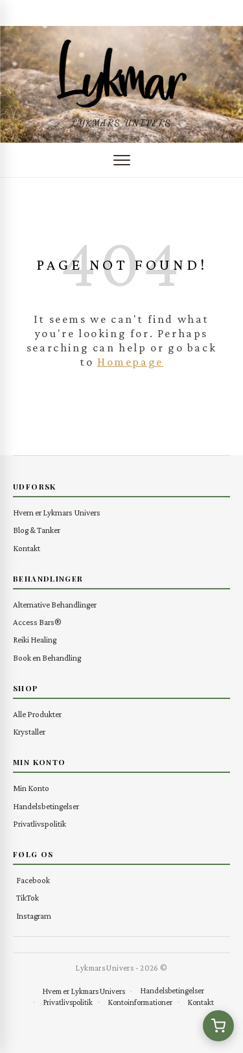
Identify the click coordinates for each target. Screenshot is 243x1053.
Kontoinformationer (140, 1002)
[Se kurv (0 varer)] (218, 1025)
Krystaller (29, 732)
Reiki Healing (34, 640)
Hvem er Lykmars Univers (56, 512)
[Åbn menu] (121, 160)
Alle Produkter (37, 714)
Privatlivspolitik (39, 824)
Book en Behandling (47, 658)
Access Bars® (37, 622)
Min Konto (31, 788)
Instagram (33, 916)
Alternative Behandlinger (55, 604)
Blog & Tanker (36, 530)
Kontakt (26, 548)
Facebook (33, 880)
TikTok (27, 898)
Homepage (130, 361)
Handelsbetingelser (46, 806)
